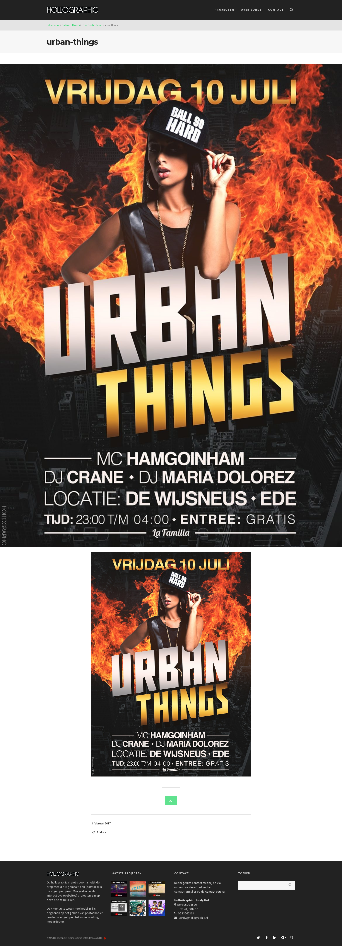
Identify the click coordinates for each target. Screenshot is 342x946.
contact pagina (215, 891)
